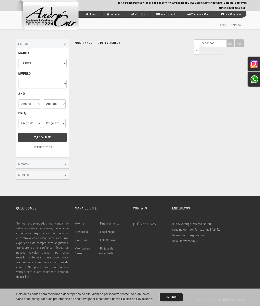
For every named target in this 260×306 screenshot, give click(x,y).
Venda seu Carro (198, 14)
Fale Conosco (231, 14)
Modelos (42, 175)
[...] (27, 276)
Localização (107, 231)
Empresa (113, 14)
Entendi (171, 297)
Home (91, 14)
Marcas (42, 164)
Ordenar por (197, 43)
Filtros (42, 44)
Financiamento (166, 14)
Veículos (138, 14)
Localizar (42, 137)
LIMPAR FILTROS (42, 147)
